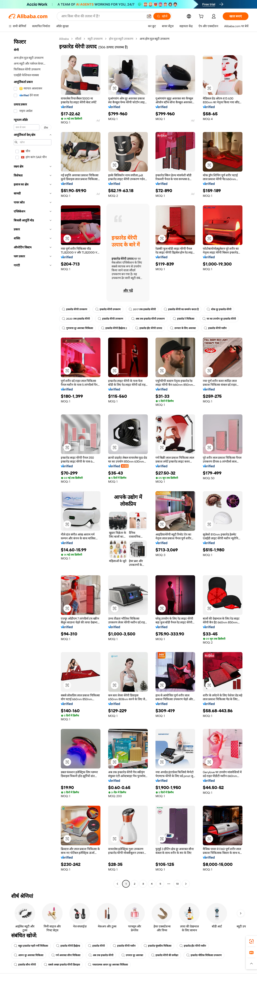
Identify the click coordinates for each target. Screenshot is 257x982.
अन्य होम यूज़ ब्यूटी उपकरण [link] (154, 38)
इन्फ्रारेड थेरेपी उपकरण (74, 309)
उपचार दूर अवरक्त (132, 955)
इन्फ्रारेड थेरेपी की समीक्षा (164, 955)
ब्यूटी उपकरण (95, 38)
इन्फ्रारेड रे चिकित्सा (183, 318)
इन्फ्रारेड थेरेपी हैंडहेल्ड (68, 946)
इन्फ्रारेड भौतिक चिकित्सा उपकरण (204, 955)
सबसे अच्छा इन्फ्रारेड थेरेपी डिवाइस (62, 964)
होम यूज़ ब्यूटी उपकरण (121, 38)
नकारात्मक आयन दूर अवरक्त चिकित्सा (108, 964)
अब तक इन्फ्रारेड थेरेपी (100, 955)
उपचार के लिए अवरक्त (183, 328)
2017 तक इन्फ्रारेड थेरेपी (142, 309)
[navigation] (32, 461)
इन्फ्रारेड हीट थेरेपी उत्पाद (148, 328)
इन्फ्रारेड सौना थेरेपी (25, 964)
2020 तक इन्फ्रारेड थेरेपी (76, 318)
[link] (251, 941)
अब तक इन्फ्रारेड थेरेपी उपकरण (148, 318)
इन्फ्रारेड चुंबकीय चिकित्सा (157, 946)
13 (177, 883)
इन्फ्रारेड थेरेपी (96, 946)
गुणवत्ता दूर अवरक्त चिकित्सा (77, 328)
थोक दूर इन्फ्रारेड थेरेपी (219, 309)
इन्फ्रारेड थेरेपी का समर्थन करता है (181, 309)
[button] (149, 16)
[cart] (202, 17)
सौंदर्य (78, 38)
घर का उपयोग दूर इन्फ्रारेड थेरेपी (219, 318)
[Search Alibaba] (102, 16)
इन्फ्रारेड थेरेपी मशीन (215, 328)
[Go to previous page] (117, 884)
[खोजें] (162, 16)
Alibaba (64, 38)
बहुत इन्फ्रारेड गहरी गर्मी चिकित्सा (31, 946)
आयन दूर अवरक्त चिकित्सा (28, 955)
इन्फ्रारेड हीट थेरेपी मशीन (192, 946)
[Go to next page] (186, 884)
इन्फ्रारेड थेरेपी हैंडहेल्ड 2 (114, 328)
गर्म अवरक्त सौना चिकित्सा (65, 955)
